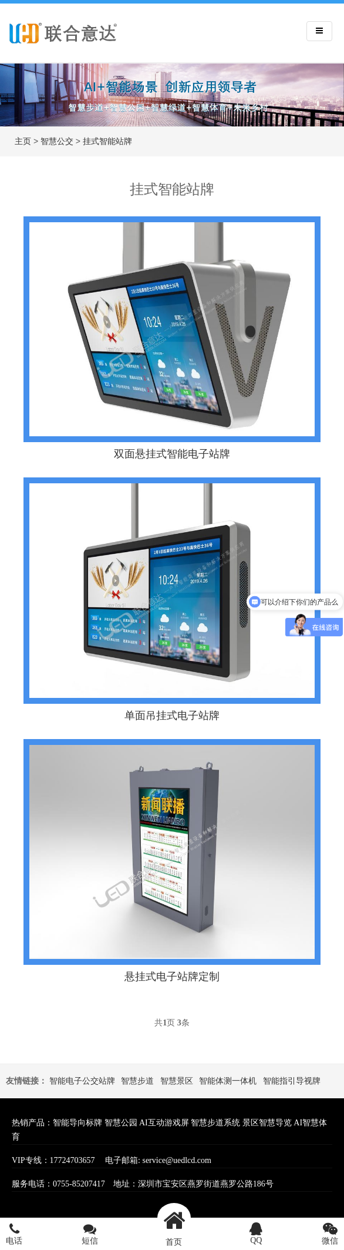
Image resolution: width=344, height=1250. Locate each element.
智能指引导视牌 (292, 1081)
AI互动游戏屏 (164, 1122)
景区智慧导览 (267, 1122)
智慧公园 (120, 1122)
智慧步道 (137, 1081)
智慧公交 (57, 141)
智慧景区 (176, 1081)
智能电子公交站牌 (82, 1081)
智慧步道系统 (215, 1122)
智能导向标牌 (77, 1122)
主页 (23, 141)
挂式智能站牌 (107, 141)
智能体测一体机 (228, 1081)
